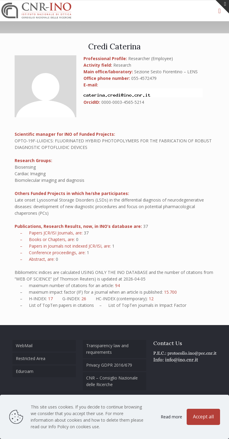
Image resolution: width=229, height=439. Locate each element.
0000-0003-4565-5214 (122, 102)
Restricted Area (30, 358)
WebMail (24, 345)
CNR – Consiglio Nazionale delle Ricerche (112, 381)
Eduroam (24, 371)
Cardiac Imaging (30, 173)
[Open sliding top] (222, 6)
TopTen (50, 305)
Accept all (203, 416)
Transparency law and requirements (107, 349)
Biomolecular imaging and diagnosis (49, 180)
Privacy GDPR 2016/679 (109, 365)
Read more (171, 417)
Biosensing (25, 167)
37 (145, 226)
